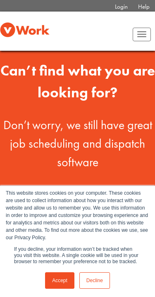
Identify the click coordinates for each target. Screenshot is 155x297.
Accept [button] (59, 280)
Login (121, 6)
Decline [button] (94, 280)
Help (144, 6)
